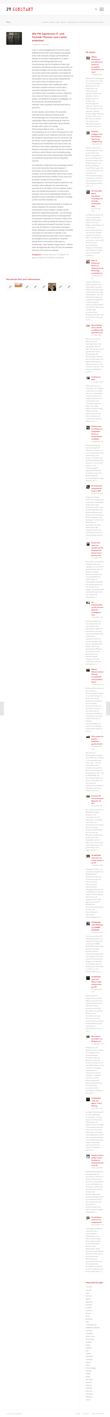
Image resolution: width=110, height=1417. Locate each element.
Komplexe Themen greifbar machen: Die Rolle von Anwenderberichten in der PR (98, 1160)
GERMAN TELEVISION (93, 1327)
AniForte (88, 1296)
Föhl (87, 1322)
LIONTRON (89, 1356)
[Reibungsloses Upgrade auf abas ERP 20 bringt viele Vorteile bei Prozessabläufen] (2, 708)
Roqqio (88, 1376)
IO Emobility (90, 1339)
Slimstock (89, 1382)
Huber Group (90, 1336)
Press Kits (89, 1287)
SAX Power (89, 1379)
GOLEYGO (89, 1330)
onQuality (89, 1359)
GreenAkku (89, 1333)
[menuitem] (78, 1413)
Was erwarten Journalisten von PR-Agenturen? (96, 1038)
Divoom (88, 1313)
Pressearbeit (60, 258)
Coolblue (89, 1307)
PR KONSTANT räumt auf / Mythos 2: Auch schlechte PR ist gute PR (96, 982)
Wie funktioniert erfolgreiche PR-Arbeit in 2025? (96, 488)
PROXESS (89, 1371)
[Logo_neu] (19, 9)
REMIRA (88, 1374)
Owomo (88, 1362)
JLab (87, 1351)
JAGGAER (89, 1348)
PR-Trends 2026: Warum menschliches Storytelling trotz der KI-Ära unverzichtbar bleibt (97, 198)
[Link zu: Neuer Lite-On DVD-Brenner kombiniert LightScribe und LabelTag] (60, 287)
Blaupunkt (89, 1302)
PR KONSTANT (50, 258)
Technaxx (89, 1385)
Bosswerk (89, 1305)
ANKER (88, 1299)
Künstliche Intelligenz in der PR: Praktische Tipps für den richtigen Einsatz (97, 136)
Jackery (88, 1345)
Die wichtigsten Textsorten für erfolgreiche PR (96, 1219)
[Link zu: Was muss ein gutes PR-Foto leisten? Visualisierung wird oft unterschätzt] (52, 287)
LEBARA (88, 1353)
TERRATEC (89, 1388)
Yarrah (88, 1400)
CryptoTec (89, 1310)
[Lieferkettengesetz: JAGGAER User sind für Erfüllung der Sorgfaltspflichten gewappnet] (108, 708)
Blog (8, 22)
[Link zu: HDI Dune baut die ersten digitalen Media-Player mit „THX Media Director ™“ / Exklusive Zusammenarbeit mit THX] (44, 287)
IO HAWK (89, 1342)
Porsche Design (91, 1368)
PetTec (88, 1365)
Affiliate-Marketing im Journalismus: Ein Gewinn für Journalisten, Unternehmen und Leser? (97, 64)
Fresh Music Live (91, 1325)
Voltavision (89, 1394)
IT (57, 255)
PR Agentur (62, 255)
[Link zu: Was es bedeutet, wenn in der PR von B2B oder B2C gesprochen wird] (19, 287)
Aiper (87, 1293)
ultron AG (89, 1391)
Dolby (88, 1316)
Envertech (89, 1319)
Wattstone (89, 1397)
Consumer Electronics (49, 255)
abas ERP (89, 1290)
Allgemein (46, 45)
